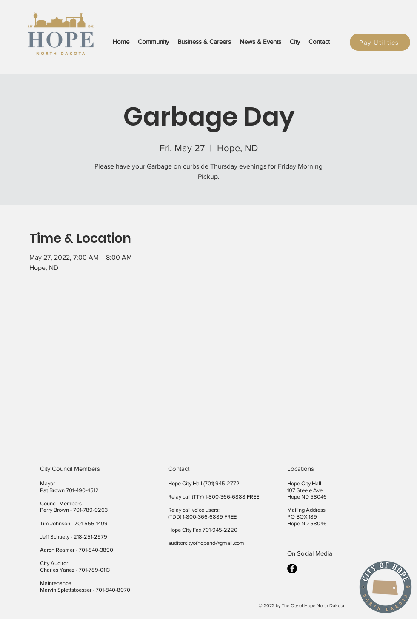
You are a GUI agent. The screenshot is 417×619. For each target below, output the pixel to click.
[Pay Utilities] (380, 42)
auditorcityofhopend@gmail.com (206, 543)
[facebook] (292, 568)
